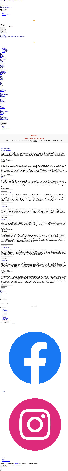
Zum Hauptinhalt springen (4, 0)
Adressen (10, 36)
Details (2, 162)
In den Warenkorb (4, 204)
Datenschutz (4, 317)
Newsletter (4, 309)
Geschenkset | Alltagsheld (5, 260)
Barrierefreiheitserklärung (6, 320)
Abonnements (22, 36)
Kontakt (3, 12)
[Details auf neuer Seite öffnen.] (34, 467)
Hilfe (3, 13)
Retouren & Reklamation (6, 14)
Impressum (4, 15)
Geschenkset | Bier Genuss (5, 247)
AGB (3, 315)
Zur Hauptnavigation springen (19, 0)
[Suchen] (10, 26)
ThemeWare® (19, 465)
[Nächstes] (4, 288)
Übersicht (1, 36)
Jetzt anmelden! (34, 306)
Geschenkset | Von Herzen (5, 163)
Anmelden (2, 34)
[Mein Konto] (3, 31)
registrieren (3, 35)
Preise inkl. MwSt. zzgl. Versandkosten (7, 160)
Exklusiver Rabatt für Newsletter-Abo (6, 7)
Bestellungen (14, 36)
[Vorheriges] (2, 288)
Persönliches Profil (6, 36)
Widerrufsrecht (4, 319)
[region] (34, 218)
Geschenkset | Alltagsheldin (5, 206)
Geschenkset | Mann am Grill (5, 219)
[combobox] (4, 26)
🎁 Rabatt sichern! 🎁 (4, 466)
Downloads (18, 36)
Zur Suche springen (12, 0)
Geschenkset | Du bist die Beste (6, 150)
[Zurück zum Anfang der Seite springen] (1, 469)
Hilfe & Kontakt (4, 310)
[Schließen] (0, 470)
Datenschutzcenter (5, 318)
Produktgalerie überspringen (5, 148)
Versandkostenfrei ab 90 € (4, 5)
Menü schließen (4, 123)
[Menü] (2, 25)
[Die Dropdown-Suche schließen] (12, 26)
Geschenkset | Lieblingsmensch (6, 192)
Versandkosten (17, 463)
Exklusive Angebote (3, 291)
